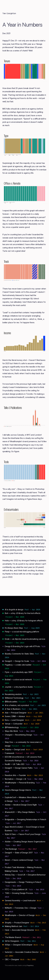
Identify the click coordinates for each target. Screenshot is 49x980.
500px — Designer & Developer (18, 945)
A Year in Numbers (13, 709)
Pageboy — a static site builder (18, 665)
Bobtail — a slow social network (18, 679)
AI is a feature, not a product (17, 705)
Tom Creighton (9, 13)
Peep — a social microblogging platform (22, 631)
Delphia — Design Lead (15, 749)
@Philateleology (12, 727)
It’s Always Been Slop (14, 628)
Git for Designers (12, 941)
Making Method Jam (13, 926)
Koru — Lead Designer (14, 720)
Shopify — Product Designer (17, 922)
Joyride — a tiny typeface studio (19, 687)
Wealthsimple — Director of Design (20, 915)
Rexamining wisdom (13, 694)
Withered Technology (14, 698)
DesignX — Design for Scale (17, 661)
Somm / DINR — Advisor (15, 716)
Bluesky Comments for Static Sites (19, 654)
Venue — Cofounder (14, 724)
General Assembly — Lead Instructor (20, 900)
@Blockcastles (11, 701)
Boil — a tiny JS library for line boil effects (22, 613)
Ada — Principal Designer (16, 713)
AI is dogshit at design (14, 609)
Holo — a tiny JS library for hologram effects (24, 620)
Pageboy (30, 965)
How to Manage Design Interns (18, 790)
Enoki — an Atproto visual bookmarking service (25, 639)
